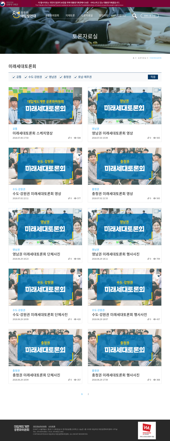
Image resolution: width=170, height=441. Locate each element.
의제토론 (70, 15)
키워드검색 (134, 15)
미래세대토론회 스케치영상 (33, 133)
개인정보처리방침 (40, 426)
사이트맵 (51, 426)
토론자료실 (87, 15)
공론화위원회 (52, 15)
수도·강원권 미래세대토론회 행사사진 (119, 314)
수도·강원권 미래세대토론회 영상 (37, 193)
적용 (153, 77)
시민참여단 (120, 15)
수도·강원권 (35, 77)
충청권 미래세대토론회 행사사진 (116, 375)
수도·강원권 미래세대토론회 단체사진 (40, 314)
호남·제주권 (85, 77)
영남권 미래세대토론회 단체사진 (36, 254)
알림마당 (103, 15)
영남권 (53, 77)
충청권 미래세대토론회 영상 (112, 193)
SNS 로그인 (150, 15)
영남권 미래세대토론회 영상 (112, 133)
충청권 (67, 77)
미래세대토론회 (156, 58)
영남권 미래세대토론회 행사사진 (116, 254)
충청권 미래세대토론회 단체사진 (36, 375)
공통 (18, 77)
